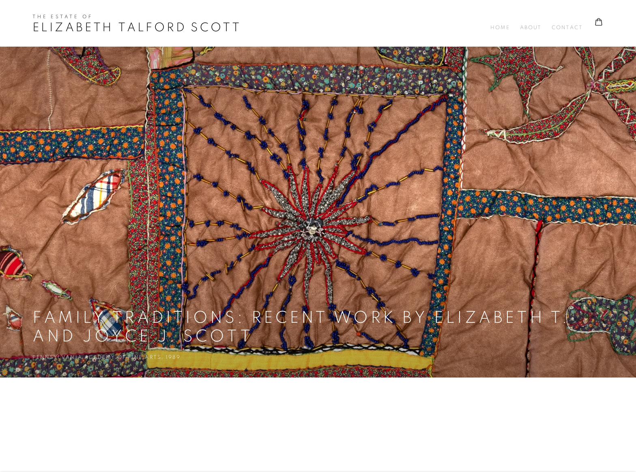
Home (500, 27)
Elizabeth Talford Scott (136, 27)
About (530, 27)
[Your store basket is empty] (599, 23)
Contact (567, 27)
